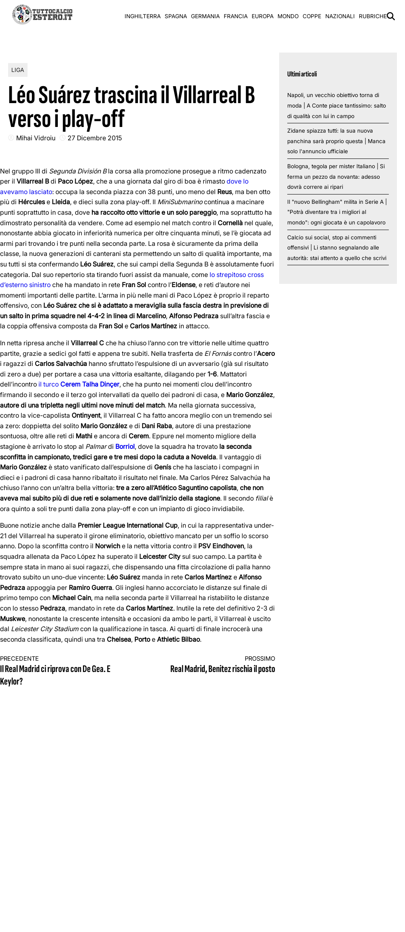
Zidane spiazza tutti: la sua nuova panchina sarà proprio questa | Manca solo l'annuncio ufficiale (336, 140)
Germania (205, 16)
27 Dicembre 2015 (95, 138)
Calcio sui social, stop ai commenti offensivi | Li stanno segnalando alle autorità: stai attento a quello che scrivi (336, 247)
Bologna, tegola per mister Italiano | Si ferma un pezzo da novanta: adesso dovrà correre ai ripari (336, 176)
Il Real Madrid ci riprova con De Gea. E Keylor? (62, 671)
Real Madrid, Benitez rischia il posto (213, 665)
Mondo (288, 16)
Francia (236, 16)
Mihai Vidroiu (35, 138)
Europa (263, 16)
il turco (78, 384)
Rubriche (373, 16)
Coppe (312, 16)
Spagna (176, 16)
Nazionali (340, 16)
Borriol (125, 446)
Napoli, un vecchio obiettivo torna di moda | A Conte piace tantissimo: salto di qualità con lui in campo (336, 105)
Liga (17, 69)
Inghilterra (143, 16)
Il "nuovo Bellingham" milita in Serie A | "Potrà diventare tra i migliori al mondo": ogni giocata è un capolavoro (337, 212)
